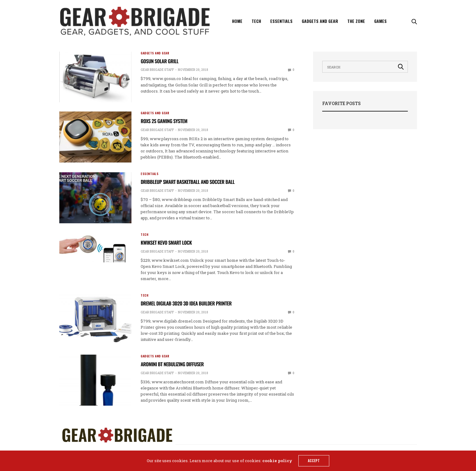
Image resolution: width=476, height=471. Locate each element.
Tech (256, 21)
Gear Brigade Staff (157, 70)
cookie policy (277, 460)
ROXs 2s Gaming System (164, 121)
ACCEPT (314, 460)
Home (237, 21)
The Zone (356, 21)
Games (380, 21)
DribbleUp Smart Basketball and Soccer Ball (187, 181)
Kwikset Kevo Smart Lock (166, 242)
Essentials (281, 21)
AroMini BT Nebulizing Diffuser (172, 364)
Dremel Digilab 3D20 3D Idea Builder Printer (186, 303)
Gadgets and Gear (320, 21)
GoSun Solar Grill (160, 61)
